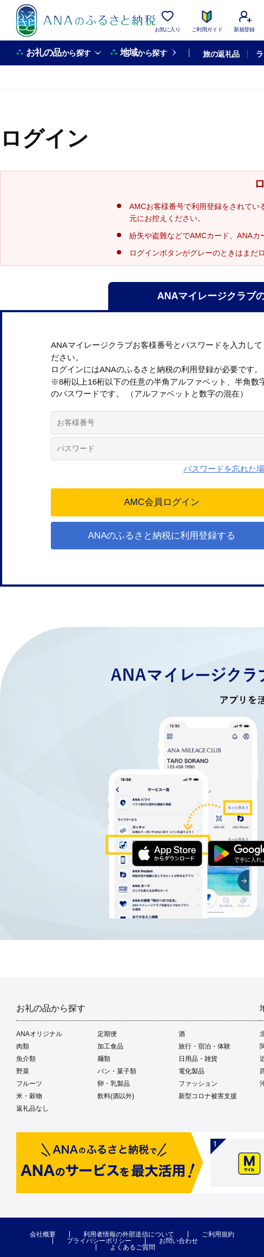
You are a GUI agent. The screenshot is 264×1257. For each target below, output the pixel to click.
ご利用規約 (218, 1234)
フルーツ (29, 1083)
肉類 (22, 1046)
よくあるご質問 (132, 1247)
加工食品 (110, 1046)
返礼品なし (32, 1108)
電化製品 (191, 1071)
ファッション (198, 1083)
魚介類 (26, 1059)
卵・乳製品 (113, 1083)
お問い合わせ (178, 1241)
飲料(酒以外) (115, 1096)
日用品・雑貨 (198, 1059)
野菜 (22, 1071)
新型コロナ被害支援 (208, 1096)
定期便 (107, 1034)
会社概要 (43, 1234)
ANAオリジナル (39, 1034)
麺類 (103, 1059)
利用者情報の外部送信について (128, 1234)
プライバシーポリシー (99, 1241)
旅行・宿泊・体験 (204, 1046)
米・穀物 (29, 1096)
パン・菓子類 (116, 1071)
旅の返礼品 (221, 54)
